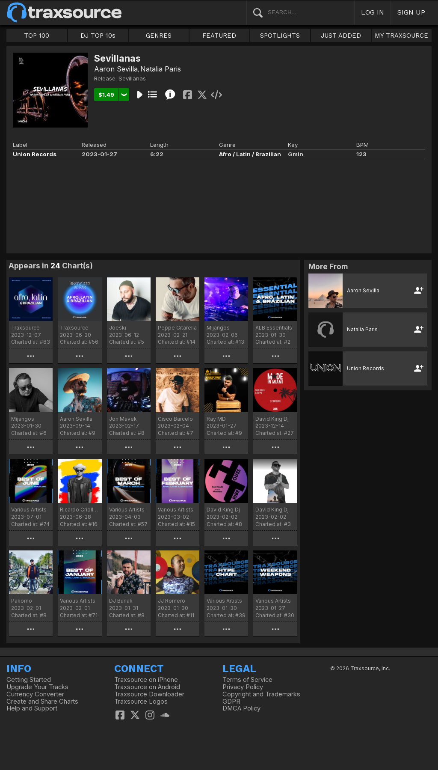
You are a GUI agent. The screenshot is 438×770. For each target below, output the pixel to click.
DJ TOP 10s (97, 35)
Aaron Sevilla (116, 69)
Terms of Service (247, 680)
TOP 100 (36, 35)
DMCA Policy (241, 708)
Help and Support (31, 708)
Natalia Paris (160, 69)
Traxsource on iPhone (146, 680)
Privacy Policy (242, 687)
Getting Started (28, 680)
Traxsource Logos (141, 701)
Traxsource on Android (147, 687)
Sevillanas (132, 78)
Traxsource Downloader (149, 694)
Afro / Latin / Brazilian (250, 154)
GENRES (159, 35)
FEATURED (219, 35)
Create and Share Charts (42, 701)
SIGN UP (411, 12)
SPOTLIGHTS (280, 35)
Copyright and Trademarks (261, 694)
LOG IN (372, 12)
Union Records (34, 154)
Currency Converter (35, 694)
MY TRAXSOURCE (401, 35)
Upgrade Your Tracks (37, 687)
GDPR (231, 701)
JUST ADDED (341, 35)
